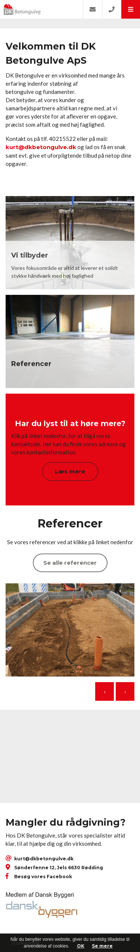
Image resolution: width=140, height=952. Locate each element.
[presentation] (104, 691)
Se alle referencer (70, 562)
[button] (130, 9)
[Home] (41, 9)
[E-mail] (92, 9)
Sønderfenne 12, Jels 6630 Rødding (58, 867)
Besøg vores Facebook (43, 876)
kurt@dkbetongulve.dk (41, 147)
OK (80, 946)
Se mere (102, 946)
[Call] (111, 9)
